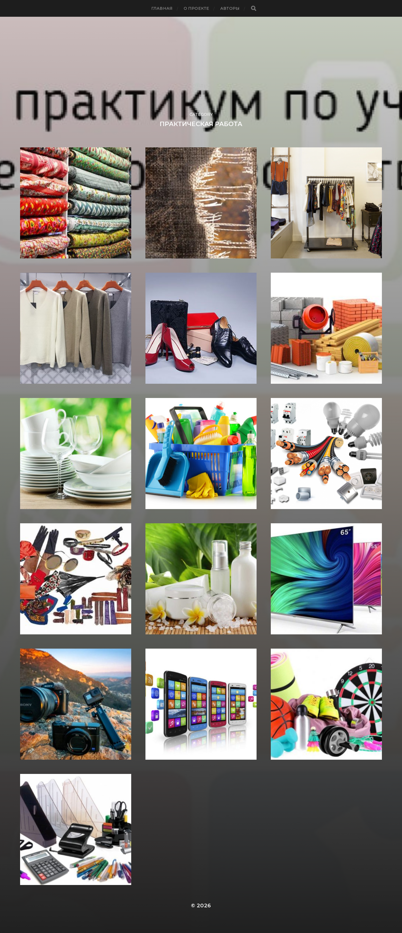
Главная (162, 8)
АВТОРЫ (230, 8)
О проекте (196, 8)
